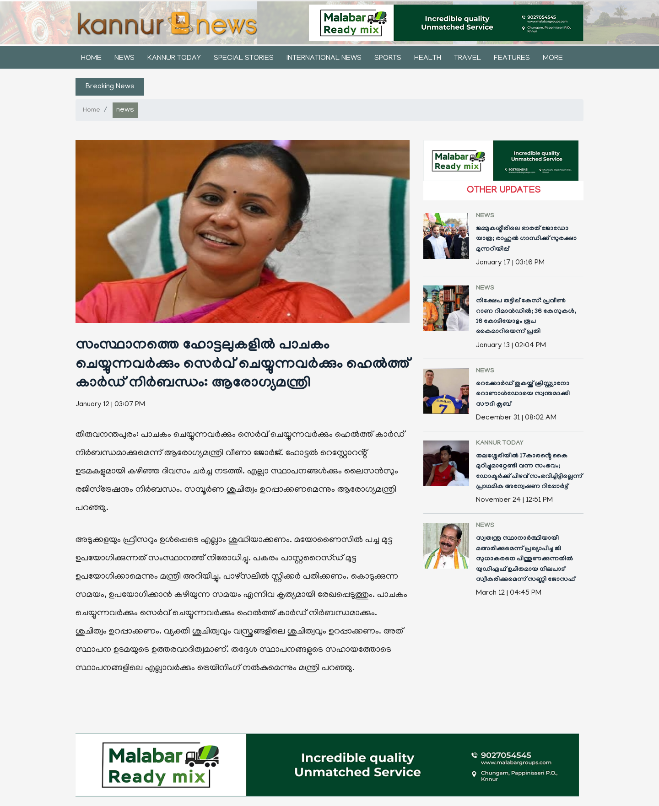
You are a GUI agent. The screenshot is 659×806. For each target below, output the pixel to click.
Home (91, 58)
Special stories (244, 58)
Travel (467, 58)
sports (387, 58)
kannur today (174, 58)
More (553, 58)
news (124, 58)
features (512, 58)
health (427, 58)
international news (324, 58)
